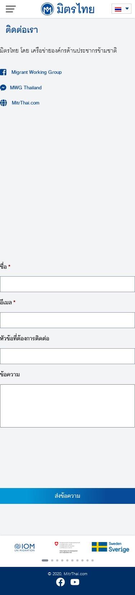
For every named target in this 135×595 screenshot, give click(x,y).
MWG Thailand (26, 87)
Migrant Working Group (36, 72)
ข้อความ (10, 375)
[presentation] (54, 462)
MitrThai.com (25, 102)
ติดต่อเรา (22, 30)
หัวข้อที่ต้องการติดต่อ (24, 339)
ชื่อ (5, 267)
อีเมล (7, 303)
